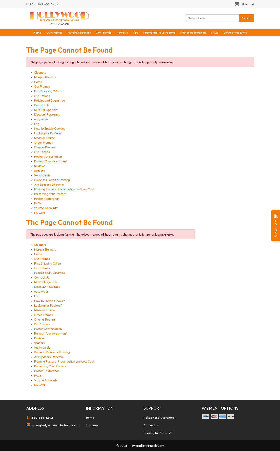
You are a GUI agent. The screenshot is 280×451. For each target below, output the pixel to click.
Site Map (92, 425)
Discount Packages (47, 114)
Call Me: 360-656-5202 (42, 4)
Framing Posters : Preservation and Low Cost (64, 189)
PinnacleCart (155, 445)
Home (37, 32)
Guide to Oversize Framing (52, 180)
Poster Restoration (193, 32)
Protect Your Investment (50, 161)
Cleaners (40, 72)
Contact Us (41, 105)
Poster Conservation (48, 156)
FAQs (214, 32)
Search (246, 18)
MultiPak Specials (79, 32)
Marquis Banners (45, 77)
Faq (36, 124)
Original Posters (45, 147)
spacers (39, 170)
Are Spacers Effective (49, 184)
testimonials (42, 175)
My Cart (39, 213)
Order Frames (43, 142)
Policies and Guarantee (49, 100)
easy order (41, 119)
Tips (135, 32)
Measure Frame (44, 138)
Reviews (122, 32)
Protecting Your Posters (159, 32)
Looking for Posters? (48, 133)
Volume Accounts (235, 32)
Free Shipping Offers (48, 91)
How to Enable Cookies (49, 128)
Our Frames (54, 32)
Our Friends (103, 32)
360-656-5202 (39, 417)
